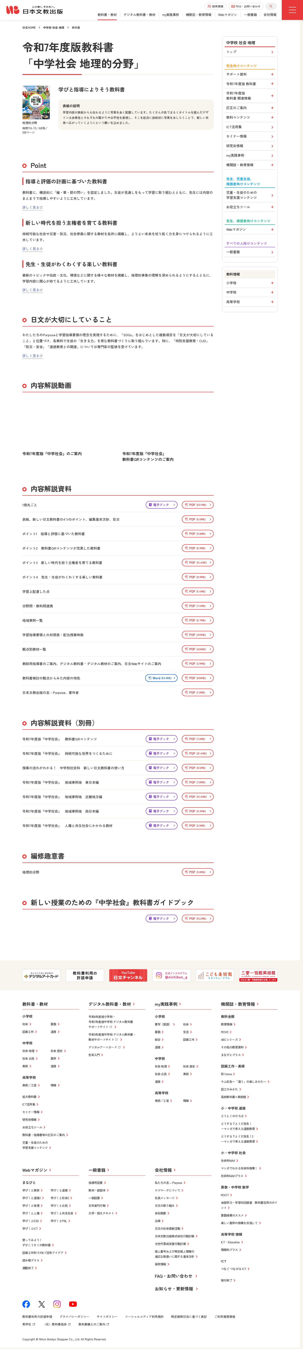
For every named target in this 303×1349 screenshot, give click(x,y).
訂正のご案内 (250, 108)
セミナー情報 (250, 137)
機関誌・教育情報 (250, 165)
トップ (250, 52)
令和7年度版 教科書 (250, 84)
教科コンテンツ (250, 118)
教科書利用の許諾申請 (37, 1317)
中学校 (250, 293)
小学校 (250, 284)
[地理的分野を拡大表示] (36, 103)
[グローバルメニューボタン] (292, 10)
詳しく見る (32, 207)
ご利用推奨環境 (224, 1317)
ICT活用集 (250, 127)
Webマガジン (250, 230)
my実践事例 (250, 156)
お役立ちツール (250, 208)
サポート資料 (250, 74)
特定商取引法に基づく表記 (189, 1317)
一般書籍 (250, 253)
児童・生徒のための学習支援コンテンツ (250, 196)
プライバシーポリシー (74, 1317)
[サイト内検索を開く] (271, 6)
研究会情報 (250, 146)
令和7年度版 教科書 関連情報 (250, 96)
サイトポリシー (107, 1317)
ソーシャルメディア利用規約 (144, 1317)
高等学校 (250, 303)
